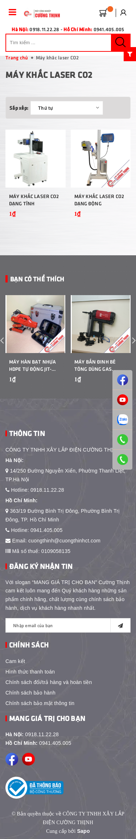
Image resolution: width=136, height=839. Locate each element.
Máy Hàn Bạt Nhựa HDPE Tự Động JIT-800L (32, 365)
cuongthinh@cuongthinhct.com (64, 541)
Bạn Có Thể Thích (37, 279)
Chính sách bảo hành (30, 693)
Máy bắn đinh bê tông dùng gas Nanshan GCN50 (95, 365)
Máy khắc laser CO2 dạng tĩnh (34, 199)
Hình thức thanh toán (30, 672)
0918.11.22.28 (47, 490)
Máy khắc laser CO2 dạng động (99, 199)
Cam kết (15, 661)
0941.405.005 (46, 530)
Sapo (83, 831)
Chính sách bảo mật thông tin (39, 703)
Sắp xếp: (18, 108)
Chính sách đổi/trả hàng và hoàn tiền (48, 682)
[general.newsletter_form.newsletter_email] (68, 625)
